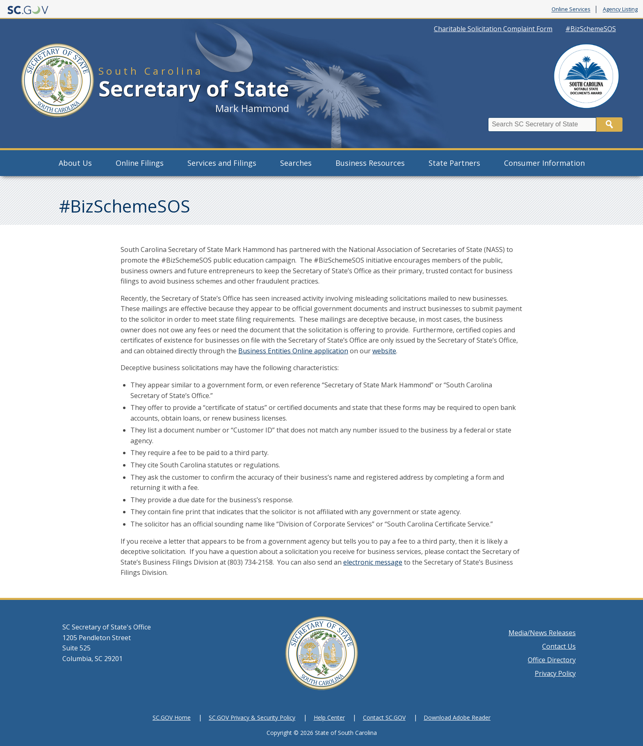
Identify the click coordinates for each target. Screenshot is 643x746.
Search (609, 124)
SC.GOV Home (172, 717)
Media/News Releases (542, 632)
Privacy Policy (555, 673)
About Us (75, 163)
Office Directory (552, 659)
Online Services (571, 9)
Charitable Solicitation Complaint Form (493, 28)
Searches (296, 163)
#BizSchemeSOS (590, 28)
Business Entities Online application (293, 350)
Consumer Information (544, 163)
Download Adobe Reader (457, 717)
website (384, 350)
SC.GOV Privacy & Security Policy (252, 717)
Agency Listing (620, 9)
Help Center (329, 717)
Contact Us (559, 646)
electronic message (372, 562)
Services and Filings (221, 163)
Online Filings (140, 163)
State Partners (454, 163)
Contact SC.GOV (384, 717)
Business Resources (370, 163)
